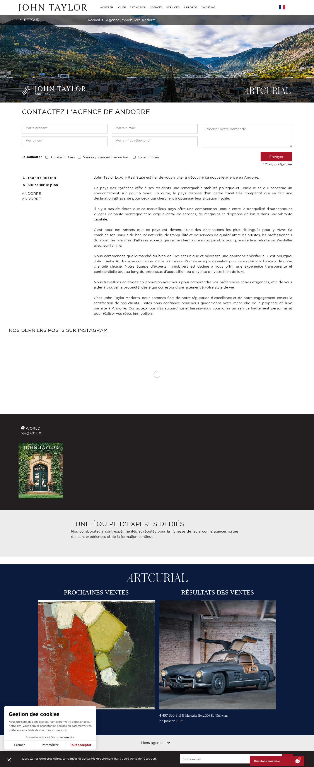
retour (31, 20)
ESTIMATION (138, 7)
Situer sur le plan (40, 185)
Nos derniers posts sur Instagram (58, 330)
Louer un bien (148, 157)
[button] (9, 759)
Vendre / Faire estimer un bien (106, 157)
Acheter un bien (62, 157)
